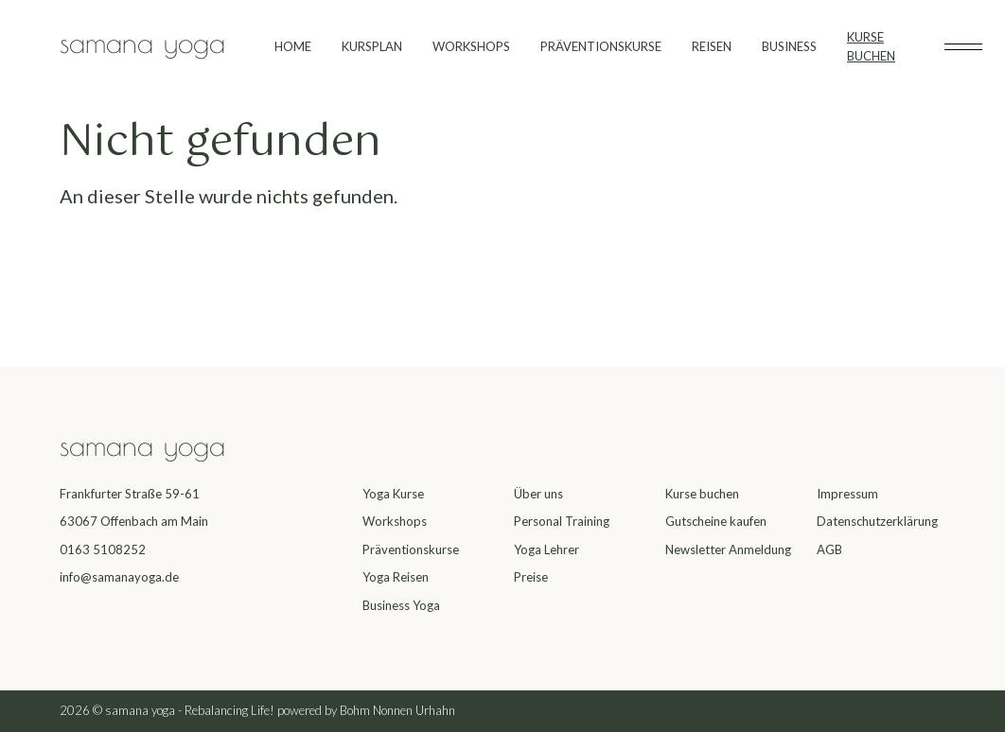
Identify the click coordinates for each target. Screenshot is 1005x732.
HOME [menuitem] (292, 46)
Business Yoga (401, 605)
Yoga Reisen (395, 576)
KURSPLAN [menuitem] (372, 46)
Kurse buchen (702, 493)
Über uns (538, 493)
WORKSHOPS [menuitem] (471, 46)
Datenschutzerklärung (877, 521)
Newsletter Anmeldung (728, 549)
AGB (829, 549)
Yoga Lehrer (546, 549)
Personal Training (561, 521)
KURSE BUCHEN (871, 46)
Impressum (847, 493)
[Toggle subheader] (963, 47)
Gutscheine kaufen (716, 521)
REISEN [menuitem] (712, 46)
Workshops (394, 521)
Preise (531, 576)
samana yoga (142, 42)
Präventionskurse (410, 549)
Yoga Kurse (393, 493)
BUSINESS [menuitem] (789, 46)
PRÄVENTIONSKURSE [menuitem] (600, 46)
